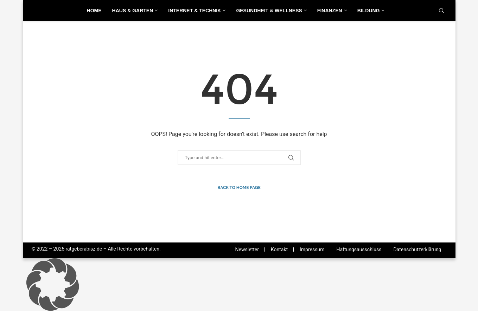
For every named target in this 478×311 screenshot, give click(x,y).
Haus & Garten (132, 10)
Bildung (368, 10)
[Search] (441, 11)
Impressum (312, 249)
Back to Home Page (239, 187)
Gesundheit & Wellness (269, 10)
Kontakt (279, 249)
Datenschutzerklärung (417, 249)
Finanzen (329, 10)
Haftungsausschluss (358, 249)
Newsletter (247, 249)
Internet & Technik (194, 10)
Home (94, 10)
